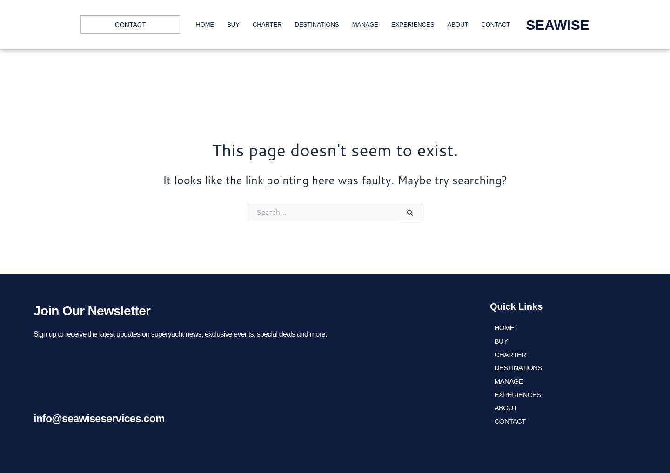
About (457, 24)
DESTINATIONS (317, 24)
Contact (495, 24)
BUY (233, 24)
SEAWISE (558, 25)
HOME (205, 24)
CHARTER (267, 24)
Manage (365, 24)
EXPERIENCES (412, 24)
